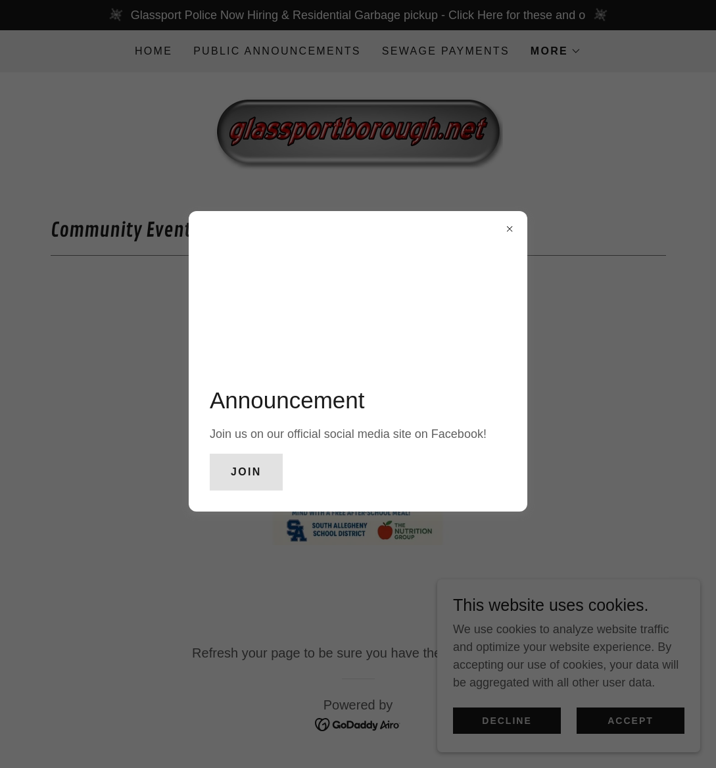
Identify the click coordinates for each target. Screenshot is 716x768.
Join (246, 471)
